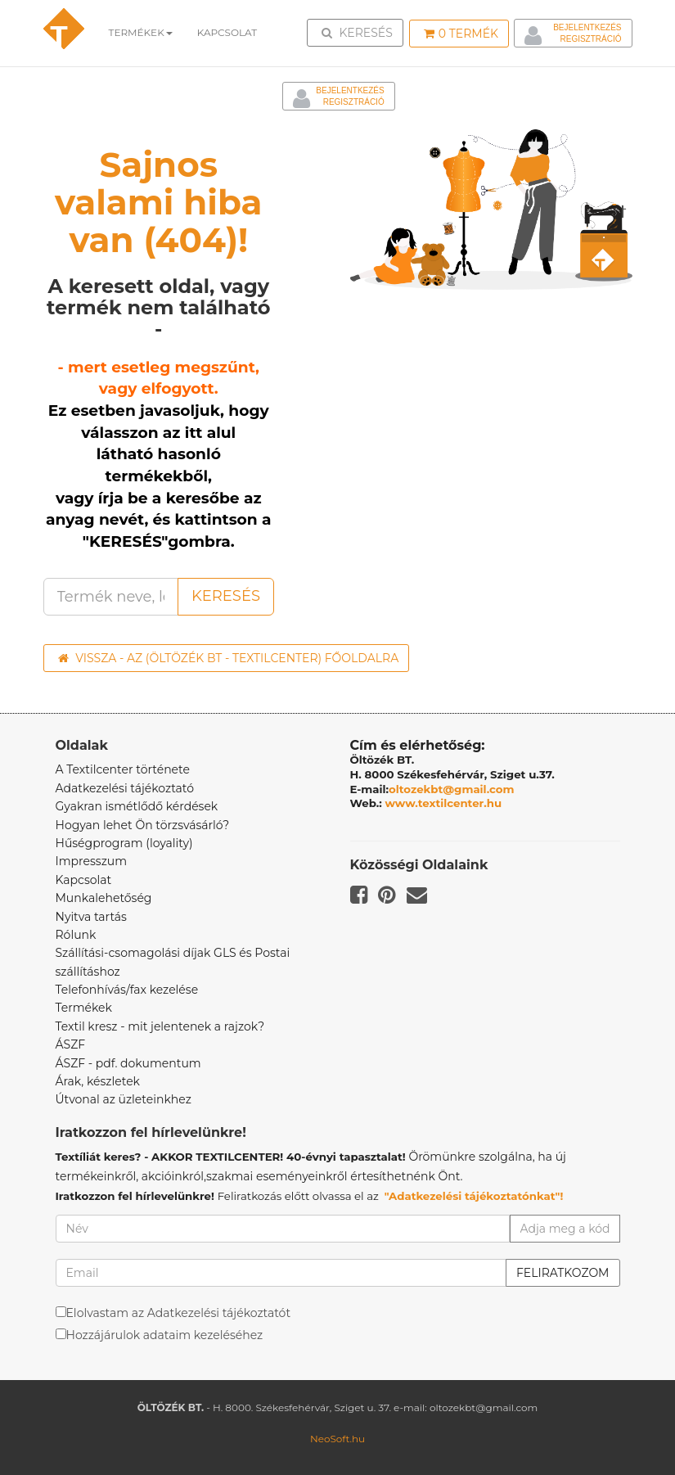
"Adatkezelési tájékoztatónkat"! (474, 1195)
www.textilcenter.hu (443, 803)
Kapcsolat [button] (227, 32)
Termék (461, 33)
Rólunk (76, 934)
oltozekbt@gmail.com (452, 789)
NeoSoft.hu (337, 1438)
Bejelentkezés (587, 27)
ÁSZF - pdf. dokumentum (128, 1063)
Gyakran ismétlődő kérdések (137, 806)
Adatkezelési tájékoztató (125, 788)
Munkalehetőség (104, 898)
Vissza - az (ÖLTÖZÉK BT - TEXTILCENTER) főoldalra (228, 658)
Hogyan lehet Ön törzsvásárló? (143, 825)
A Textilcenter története (123, 769)
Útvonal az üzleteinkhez (123, 1099)
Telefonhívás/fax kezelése (127, 989)
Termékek (141, 32)
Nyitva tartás (91, 916)
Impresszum (92, 861)
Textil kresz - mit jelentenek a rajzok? (160, 1026)
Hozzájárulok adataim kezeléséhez (164, 1335)
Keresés (360, 32)
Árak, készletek (98, 1081)
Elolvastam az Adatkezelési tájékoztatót (178, 1313)
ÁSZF (71, 1044)
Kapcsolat (84, 880)
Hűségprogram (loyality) (124, 843)
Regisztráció (590, 38)
